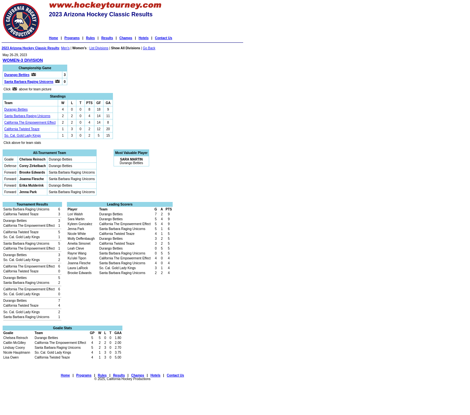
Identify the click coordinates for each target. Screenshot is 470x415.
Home (53, 38)
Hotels (144, 38)
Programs (72, 38)
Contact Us (163, 38)
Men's (65, 48)
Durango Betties (16, 109)
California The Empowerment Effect (29, 122)
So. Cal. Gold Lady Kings (22, 135)
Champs (125, 38)
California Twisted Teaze (21, 129)
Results (107, 38)
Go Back (149, 48)
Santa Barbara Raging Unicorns (27, 116)
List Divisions (98, 48)
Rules (90, 38)
